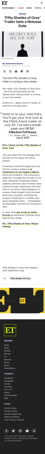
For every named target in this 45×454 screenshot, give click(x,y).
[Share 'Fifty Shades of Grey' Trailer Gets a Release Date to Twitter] (10, 71)
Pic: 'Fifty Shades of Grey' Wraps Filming (20, 225)
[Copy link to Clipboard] (27, 71)
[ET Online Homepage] (5, 3)
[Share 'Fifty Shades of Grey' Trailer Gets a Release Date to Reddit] (16, 71)
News (6, 345)
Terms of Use (10, 408)
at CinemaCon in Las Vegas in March (20, 171)
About (7, 392)
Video (6, 348)
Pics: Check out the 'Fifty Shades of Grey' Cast (21, 147)
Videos (29, 8)
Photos (38, 8)
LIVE (22, 8)
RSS (6, 398)
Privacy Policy (10, 411)
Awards (7, 359)
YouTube (8, 386)
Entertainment (9, 8)
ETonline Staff (10, 395)
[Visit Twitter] (13, 431)
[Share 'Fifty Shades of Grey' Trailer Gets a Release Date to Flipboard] (22, 71)
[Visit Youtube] (27, 431)
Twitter (7, 384)
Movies (22, 14)
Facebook (8, 378)
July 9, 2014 (22, 138)
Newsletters (9, 368)
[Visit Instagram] (20, 431)
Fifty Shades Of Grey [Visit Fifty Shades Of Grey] (20, 278)
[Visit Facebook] (6, 431)
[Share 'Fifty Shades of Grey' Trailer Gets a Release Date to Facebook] (4, 71)
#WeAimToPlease (22, 132)
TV (5, 356)
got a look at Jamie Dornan (19, 214)
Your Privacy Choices (14, 419)
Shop (6, 365)
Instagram (8, 381)
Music (7, 362)
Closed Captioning (12, 414)
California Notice (11, 416)
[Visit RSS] (34, 431)
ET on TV (8, 389)
